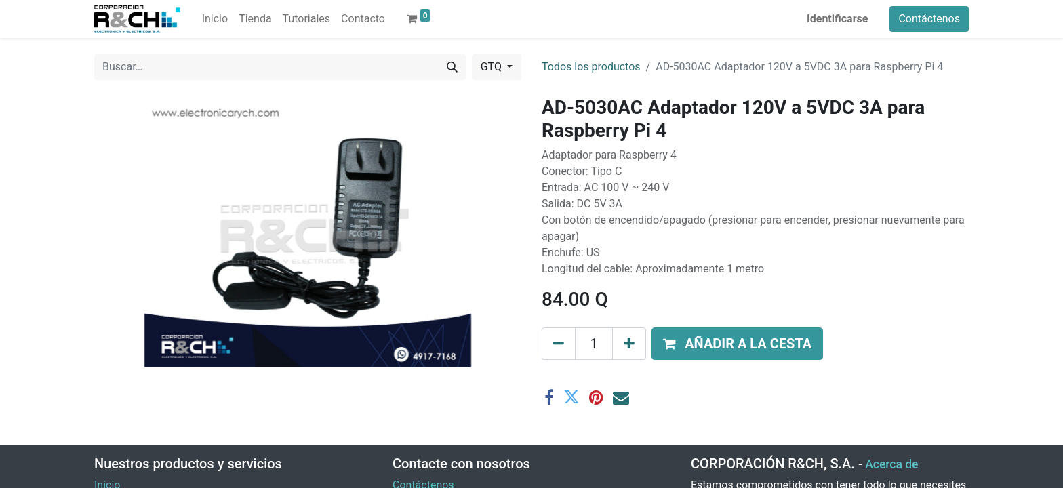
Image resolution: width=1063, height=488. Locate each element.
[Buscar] (452, 67)
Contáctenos (929, 18)
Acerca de (891, 464)
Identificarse (837, 18)
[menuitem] (215, 19)
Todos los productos (591, 66)
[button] (737, 343)
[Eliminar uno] (559, 343)
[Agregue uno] (629, 343)
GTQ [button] (492, 66)
